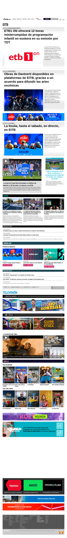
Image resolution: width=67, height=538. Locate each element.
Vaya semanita (5, 519)
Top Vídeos (31, 516)
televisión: (5, 515)
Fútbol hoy (21, 516)
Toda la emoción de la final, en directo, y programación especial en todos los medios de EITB (55, 175)
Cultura (17, 519)
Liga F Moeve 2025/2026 (24, 518)
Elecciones (39, 518)
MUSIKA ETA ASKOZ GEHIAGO (13, 492)
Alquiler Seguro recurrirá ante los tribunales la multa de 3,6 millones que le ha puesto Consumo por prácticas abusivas (33, 239)
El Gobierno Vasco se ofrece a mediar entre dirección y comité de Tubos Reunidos (24, 230)
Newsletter (47, 515)
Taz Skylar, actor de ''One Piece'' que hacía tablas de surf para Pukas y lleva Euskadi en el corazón (53, 356)
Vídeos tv (4, 518)
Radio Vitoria (11, 518)
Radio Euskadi (11, 517)
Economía (17, 517)
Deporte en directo (23, 528)
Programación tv (5, 516)
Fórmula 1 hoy (22, 520)
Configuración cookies (38, 530)
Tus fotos (54, 287)
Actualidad (17, 516)
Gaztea (10, 519)
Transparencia (44, 530)
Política (17, 518)
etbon (10, 315)
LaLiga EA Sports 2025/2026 (24, 517)
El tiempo (39, 516)
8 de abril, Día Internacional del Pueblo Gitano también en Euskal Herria (21, 235)
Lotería (38, 519)
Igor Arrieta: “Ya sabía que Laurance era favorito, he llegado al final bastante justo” (23, 279)
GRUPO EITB (55, 18)
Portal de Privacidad (19, 530)
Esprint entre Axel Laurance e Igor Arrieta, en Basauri (16, 283)
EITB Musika (11, 520)
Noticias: (17, 515)
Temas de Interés (40, 520)
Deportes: (22, 515)
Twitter (46, 517)
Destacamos (11, 296)
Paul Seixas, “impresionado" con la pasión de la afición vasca (18, 275)
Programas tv (5, 517)
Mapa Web (53, 530)
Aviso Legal (25, 530)
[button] (63, 254)
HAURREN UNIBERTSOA (31, 492)
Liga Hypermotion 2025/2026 (24, 519)
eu (62, 19)
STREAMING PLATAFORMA (51, 492)
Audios (31, 518)
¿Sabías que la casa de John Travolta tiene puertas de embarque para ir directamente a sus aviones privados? (53, 345)
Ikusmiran (17, 520)
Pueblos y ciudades (41, 521)
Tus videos (54, 288)
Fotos (30, 517)
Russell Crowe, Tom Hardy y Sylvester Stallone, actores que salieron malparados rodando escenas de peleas (22, 357)
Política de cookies (31, 530)
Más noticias (7, 226)
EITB (5, 25)
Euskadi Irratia (11, 516)
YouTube (46, 522)
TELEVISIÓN (10, 293)
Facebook (46, 516)
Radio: (10, 515)
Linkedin (46, 521)
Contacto (49, 530)
